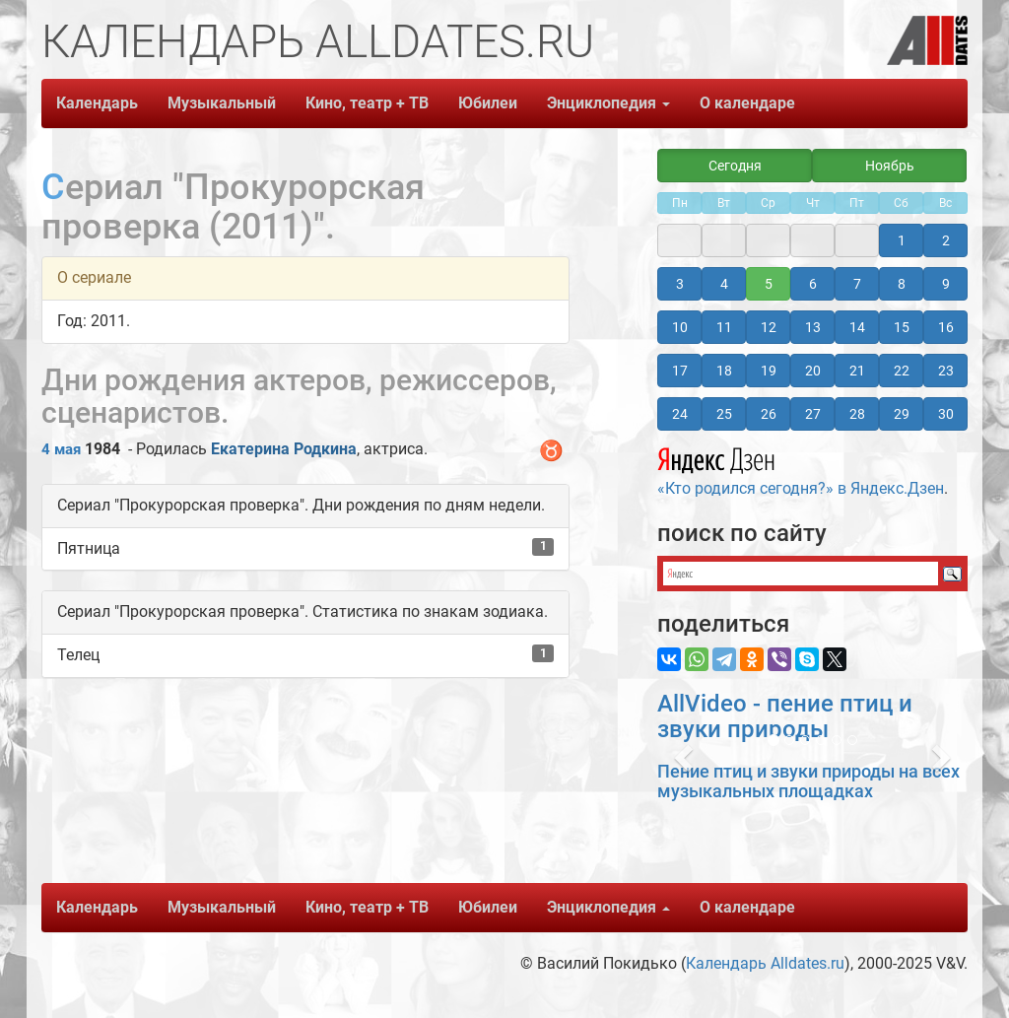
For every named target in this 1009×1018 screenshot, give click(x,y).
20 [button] (813, 370)
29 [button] (901, 414)
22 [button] (901, 370)
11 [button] (724, 327)
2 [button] (946, 240)
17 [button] (680, 370)
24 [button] (680, 414)
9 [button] (946, 284)
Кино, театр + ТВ (367, 103)
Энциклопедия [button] (608, 103)
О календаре (747, 103)
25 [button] (724, 414)
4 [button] (724, 284)
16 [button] (946, 327)
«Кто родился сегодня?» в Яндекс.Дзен (800, 469)
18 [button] (724, 370)
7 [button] (857, 284)
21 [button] (857, 370)
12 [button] (768, 327)
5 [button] (769, 284)
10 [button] (680, 327)
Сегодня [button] (735, 165)
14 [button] (857, 327)
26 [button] (768, 414)
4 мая (61, 449)
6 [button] (813, 284)
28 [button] (857, 414)
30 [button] (946, 414)
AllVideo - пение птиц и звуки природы (784, 716)
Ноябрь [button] (889, 165)
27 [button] (813, 414)
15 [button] (901, 327)
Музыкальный (222, 103)
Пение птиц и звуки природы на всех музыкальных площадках (808, 781)
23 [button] (946, 370)
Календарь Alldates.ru (765, 963)
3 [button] (680, 284)
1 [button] (902, 240)
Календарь (97, 103)
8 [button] (902, 284)
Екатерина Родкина (284, 449)
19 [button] (768, 370)
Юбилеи (487, 103)
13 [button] (813, 327)
